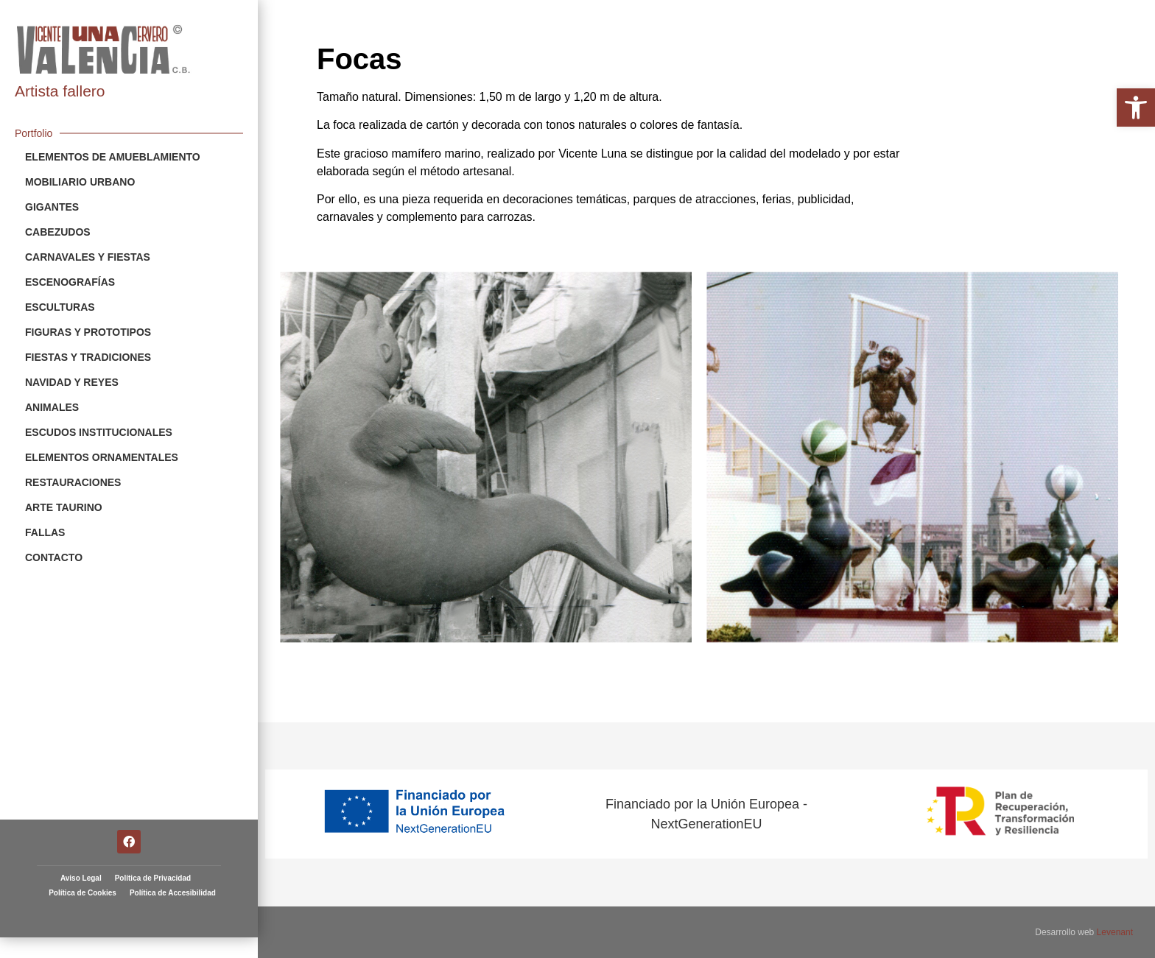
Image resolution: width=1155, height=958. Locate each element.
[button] (1136, 107)
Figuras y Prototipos (88, 332)
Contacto (53, 557)
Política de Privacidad (153, 845)
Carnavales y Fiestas (87, 257)
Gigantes (52, 207)
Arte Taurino (63, 507)
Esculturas (60, 307)
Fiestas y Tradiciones (88, 357)
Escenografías (70, 282)
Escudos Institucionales (98, 432)
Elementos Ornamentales (101, 457)
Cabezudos (58, 232)
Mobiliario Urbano (80, 182)
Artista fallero (60, 90)
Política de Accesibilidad (173, 860)
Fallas (45, 532)
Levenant (1115, 932)
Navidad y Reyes (72, 382)
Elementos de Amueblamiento (112, 157)
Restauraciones (73, 482)
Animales (52, 407)
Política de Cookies (82, 860)
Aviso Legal (81, 845)
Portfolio (33, 133)
